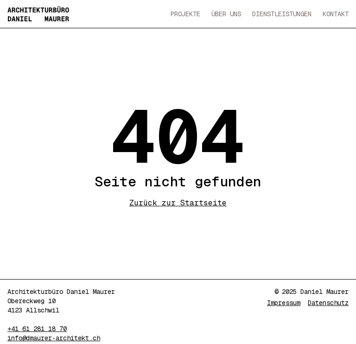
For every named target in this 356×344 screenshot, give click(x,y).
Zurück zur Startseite (178, 203)
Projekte (185, 14)
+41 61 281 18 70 (37, 329)
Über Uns (226, 14)
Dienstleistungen (282, 14)
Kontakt (336, 14)
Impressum (283, 303)
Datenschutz (328, 303)
